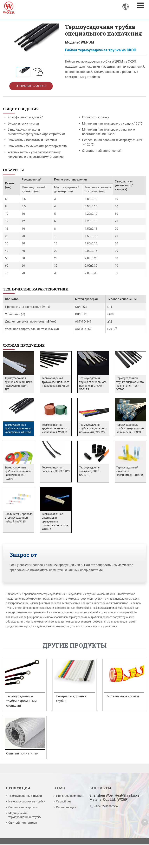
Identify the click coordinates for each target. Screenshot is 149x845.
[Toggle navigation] (140, 5)
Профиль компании (69, 796)
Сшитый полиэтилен (22, 823)
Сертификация (66, 808)
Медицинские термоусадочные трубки (25, 815)
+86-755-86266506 (106, 807)
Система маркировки (23, 808)
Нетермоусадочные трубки (26, 802)
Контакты (100, 788)
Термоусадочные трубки (25, 796)
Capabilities (63, 802)
